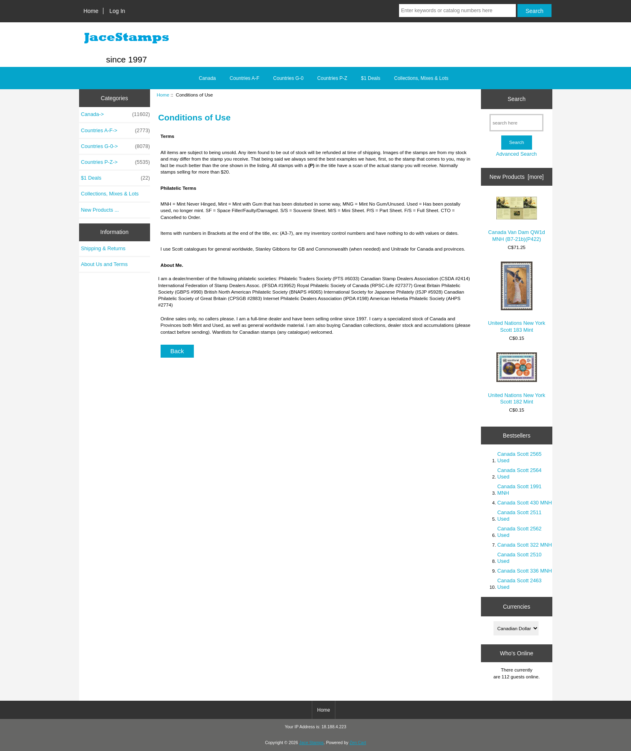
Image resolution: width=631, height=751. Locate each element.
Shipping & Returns (103, 248)
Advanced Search (516, 154)
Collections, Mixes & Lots (421, 78)
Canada (207, 78)
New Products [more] (516, 177)
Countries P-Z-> (115, 162)
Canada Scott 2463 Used (519, 583)
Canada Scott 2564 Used (519, 473)
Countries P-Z (332, 78)
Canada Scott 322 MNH (524, 545)
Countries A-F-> (115, 130)
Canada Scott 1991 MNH (519, 489)
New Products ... (100, 210)
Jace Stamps (311, 742)
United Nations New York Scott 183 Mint (516, 297)
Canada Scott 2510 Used (519, 557)
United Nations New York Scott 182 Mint (516, 378)
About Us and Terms (104, 264)
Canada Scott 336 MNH (524, 571)
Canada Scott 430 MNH (524, 503)
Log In (117, 11)
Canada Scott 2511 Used (519, 515)
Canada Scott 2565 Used (519, 457)
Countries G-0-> (115, 146)
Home (91, 11)
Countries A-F (244, 78)
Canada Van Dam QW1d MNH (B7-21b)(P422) (516, 219)
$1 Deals (370, 78)
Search (517, 99)
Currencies (516, 606)
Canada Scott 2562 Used (519, 532)
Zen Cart (358, 742)
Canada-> (115, 114)
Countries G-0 (288, 78)
